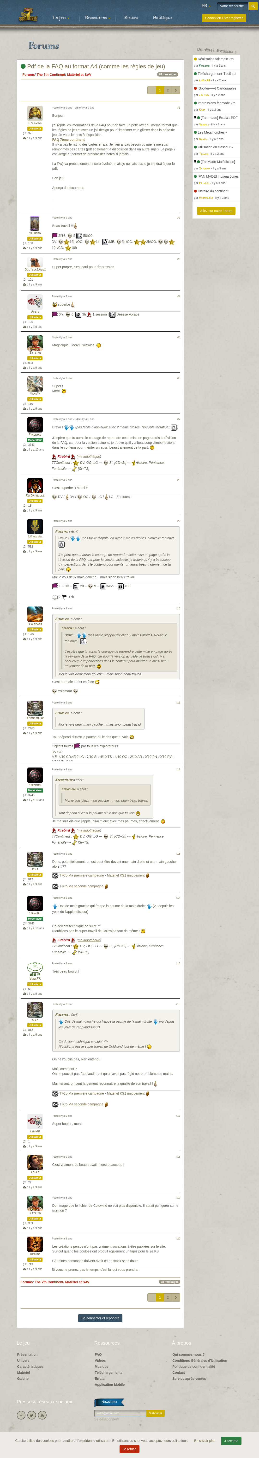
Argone (35, 1254)
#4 (178, 296)
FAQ (98, 1354)
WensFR (35, 979)
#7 (178, 419)
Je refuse (130, 1449)
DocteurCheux (35, 269)
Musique (101, 1366)
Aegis (35, 312)
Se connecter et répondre (100, 1318)
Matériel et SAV (79, 75)
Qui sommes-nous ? (188, 1354)
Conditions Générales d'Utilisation (199, 1360)
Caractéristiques (30, 1366)
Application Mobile (110, 1385)
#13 (178, 853)
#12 (178, 769)
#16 (178, 1004)
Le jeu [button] (61, 18)
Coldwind (35, 123)
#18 (178, 1156)
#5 (178, 337)
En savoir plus (205, 1441)
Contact (178, 1372)
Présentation (27, 1354)
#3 (178, 259)
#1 (178, 107)
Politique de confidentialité (193, 1366)
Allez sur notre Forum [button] (216, 211)
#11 (178, 702)
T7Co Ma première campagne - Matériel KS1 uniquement (102, 875)
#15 (178, 963)
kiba (35, 869)
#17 (178, 1115)
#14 (178, 897)
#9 (178, 520)
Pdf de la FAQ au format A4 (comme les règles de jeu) (93, 66)
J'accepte (231, 1441)
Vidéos (100, 1360)
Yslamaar (35, 624)
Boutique (162, 18)
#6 (178, 378)
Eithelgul (35, 536)
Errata (99, 1379)
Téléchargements (108, 1372)
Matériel (23, 1372)
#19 (178, 1197)
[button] (206, 6)
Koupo (34, 1172)
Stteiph (35, 353)
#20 (178, 1238)
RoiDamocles (35, 495)
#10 (178, 608)
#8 (178, 479)
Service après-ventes (189, 1379)
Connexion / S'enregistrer (224, 18)
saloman (35, 233)
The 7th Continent (51, 75)
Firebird (35, 435)
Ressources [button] (97, 18)
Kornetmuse (35, 718)
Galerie (23, 1379)
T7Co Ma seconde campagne (81, 886)
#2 (178, 217)
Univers (23, 1360)
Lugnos (35, 1131)
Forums (131, 18)
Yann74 (35, 394)
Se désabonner (105, 1419)
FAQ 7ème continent (68, 140)
